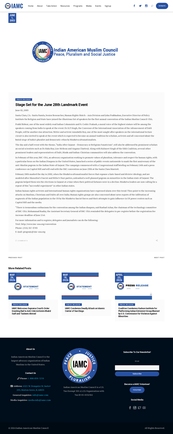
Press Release (24, 99)
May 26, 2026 (12, 277)
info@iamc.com (40, 394)
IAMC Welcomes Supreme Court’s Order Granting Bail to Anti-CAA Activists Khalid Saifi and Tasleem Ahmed (31, 311)
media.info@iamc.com (39, 399)
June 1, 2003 (12, 18)
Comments (21, 241)
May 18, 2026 (65, 277)
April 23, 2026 (119, 277)
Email (137, 361)
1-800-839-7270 (36, 378)
